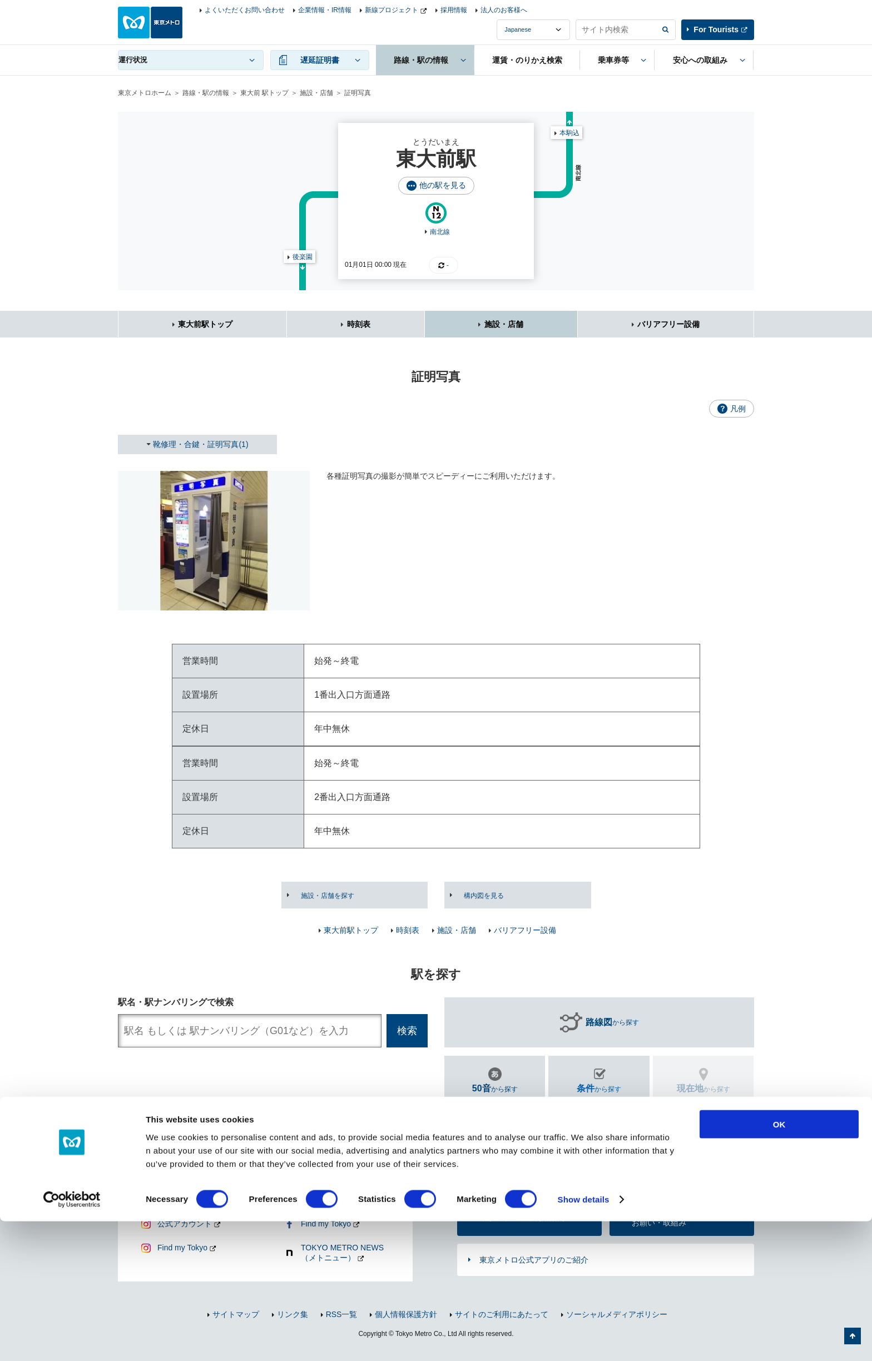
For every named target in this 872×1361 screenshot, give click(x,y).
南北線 (440, 232)
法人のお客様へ (503, 10)
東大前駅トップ (205, 324)
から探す (612, 1022)
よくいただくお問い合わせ (245, 10)
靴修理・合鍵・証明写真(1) (200, 444)
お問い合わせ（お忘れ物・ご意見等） (522, 1173)
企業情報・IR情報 (324, 10)
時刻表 (358, 324)
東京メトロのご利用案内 (522, 1217)
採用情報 (453, 10)
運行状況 (132, 60)
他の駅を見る (442, 185)
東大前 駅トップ (264, 93)
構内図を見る (484, 896)
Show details (584, 1339)
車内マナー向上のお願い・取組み (663, 1217)
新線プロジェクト (391, 10)
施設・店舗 (316, 93)
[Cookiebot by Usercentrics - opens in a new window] (72, 1339)
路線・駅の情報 (205, 93)
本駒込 (569, 133)
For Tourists (716, 29)
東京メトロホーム (144, 93)
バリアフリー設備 (668, 324)
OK (779, 1263)
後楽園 (303, 257)
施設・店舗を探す (327, 896)
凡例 (738, 408)
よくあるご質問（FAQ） (674, 1173)
